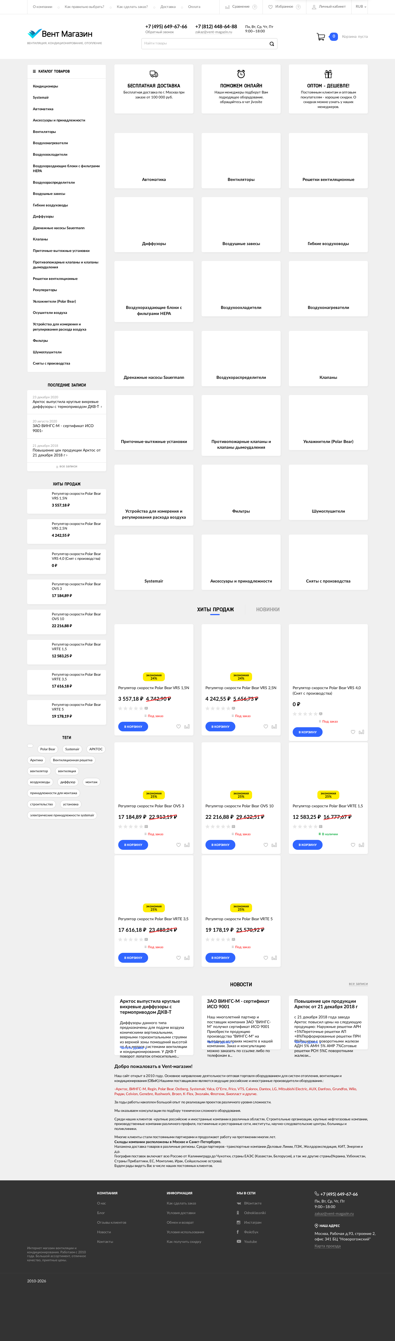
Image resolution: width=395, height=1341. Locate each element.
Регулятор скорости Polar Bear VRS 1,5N (76, 496)
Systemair (72, 749)
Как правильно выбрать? (84, 7)
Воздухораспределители (241, 378)
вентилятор (39, 771)
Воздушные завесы (241, 244)
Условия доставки (181, 1213)
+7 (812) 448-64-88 (216, 26)
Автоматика (154, 180)
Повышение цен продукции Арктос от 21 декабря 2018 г (326, 1004)
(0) (146, 708)
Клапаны (328, 378)
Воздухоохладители (241, 308)
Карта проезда (328, 1246)
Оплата (194, 7)
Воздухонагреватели (328, 308)
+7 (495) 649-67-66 (166, 26)
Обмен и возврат (180, 1222)
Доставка (168, 7)
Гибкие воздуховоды (328, 244)
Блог (101, 1213)
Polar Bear (47, 749)
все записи (358, 984)
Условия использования (185, 1232)
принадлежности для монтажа (53, 793)
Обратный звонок (159, 32)
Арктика (36, 760)
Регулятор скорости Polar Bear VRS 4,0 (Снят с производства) (76, 556)
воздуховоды (40, 782)
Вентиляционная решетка (72, 760)
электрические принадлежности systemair (62, 815)
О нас (101, 1203)
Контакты (105, 1242)
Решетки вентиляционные (328, 180)
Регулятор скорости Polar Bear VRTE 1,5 (76, 647)
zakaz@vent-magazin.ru (213, 32)
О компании (42, 7)
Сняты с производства (328, 581)
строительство (41, 804)
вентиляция (67, 771)
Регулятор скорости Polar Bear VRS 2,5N (76, 526)
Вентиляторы (241, 180)
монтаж (91, 782)
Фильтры (241, 511)
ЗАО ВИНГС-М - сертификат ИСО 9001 (238, 1004)
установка (70, 804)
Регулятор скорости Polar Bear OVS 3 (76, 587)
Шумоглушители (328, 511)
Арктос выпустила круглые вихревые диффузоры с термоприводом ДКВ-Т (150, 1007)
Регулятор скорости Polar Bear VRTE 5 (76, 707)
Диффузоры (154, 244)
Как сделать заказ (181, 1203)
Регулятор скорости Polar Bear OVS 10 (76, 617)
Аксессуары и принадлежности (241, 581)
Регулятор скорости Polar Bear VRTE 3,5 (76, 677)
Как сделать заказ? (132, 7)
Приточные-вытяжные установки (154, 442)
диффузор (67, 782)
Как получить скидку (184, 1242)
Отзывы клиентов (111, 1222)
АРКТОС (96, 749)
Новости (104, 1232)
